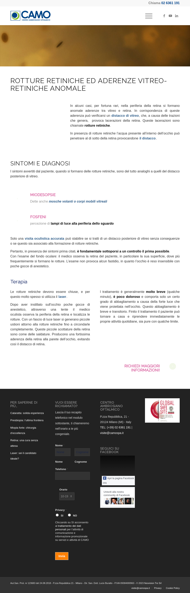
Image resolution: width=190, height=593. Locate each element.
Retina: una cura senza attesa (24, 443)
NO (75, 515)
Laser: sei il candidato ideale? (23, 456)
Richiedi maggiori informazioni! (142, 368)
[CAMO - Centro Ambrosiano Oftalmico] (30, 15)
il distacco (147, 138)
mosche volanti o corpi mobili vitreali (78, 201)
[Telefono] (72, 476)
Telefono (61, 469)
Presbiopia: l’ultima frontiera (26, 420)
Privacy (60, 510)
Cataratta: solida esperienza (27, 413)
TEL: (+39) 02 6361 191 (115, 427)
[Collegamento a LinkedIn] (176, 16)
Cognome (81, 461)
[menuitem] (146, 15)
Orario (63, 489)
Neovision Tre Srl (153, 583)
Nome (59, 445)
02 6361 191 (170, 3)
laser (62, 296)
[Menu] (146, 15)
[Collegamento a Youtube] (170, 16)
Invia (61, 556)
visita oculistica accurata (44, 238)
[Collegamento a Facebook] (164, 16)
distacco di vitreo (125, 115)
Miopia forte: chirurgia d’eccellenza (23, 430)
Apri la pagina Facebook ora (118, 480)
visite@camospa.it (112, 433)
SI (62, 515)
